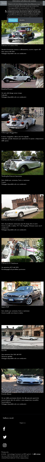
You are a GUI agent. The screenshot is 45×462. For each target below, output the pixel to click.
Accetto (22, 20)
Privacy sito (5, 452)
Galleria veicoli (8, 418)
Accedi (38, 454)
